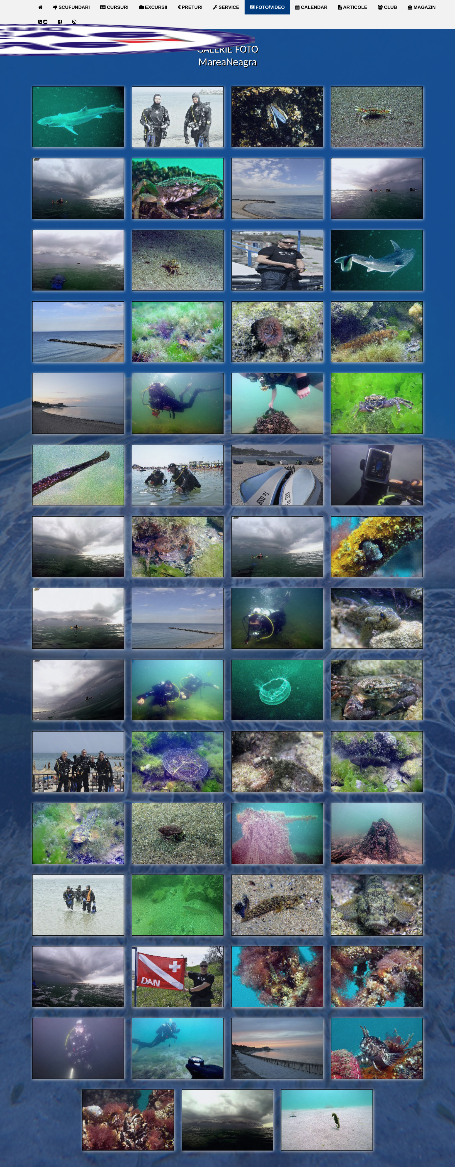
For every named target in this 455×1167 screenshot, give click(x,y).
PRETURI (190, 7)
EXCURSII (153, 7)
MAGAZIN (422, 7)
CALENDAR (311, 7)
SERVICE (226, 7)
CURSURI (114, 7)
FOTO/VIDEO (267, 7)
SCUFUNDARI (71, 7)
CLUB (387, 7)
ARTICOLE (352, 7)
